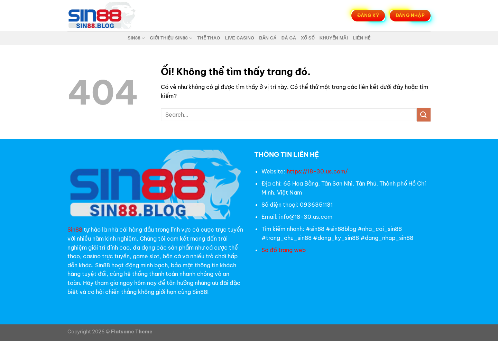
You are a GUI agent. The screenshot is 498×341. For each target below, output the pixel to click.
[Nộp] (424, 114)
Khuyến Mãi (334, 38)
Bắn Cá (267, 38)
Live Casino (240, 38)
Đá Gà (289, 38)
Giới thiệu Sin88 (171, 38)
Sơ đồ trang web (284, 249)
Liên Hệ (361, 38)
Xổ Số (308, 38)
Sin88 (136, 38)
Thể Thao (208, 38)
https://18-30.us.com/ (317, 171)
